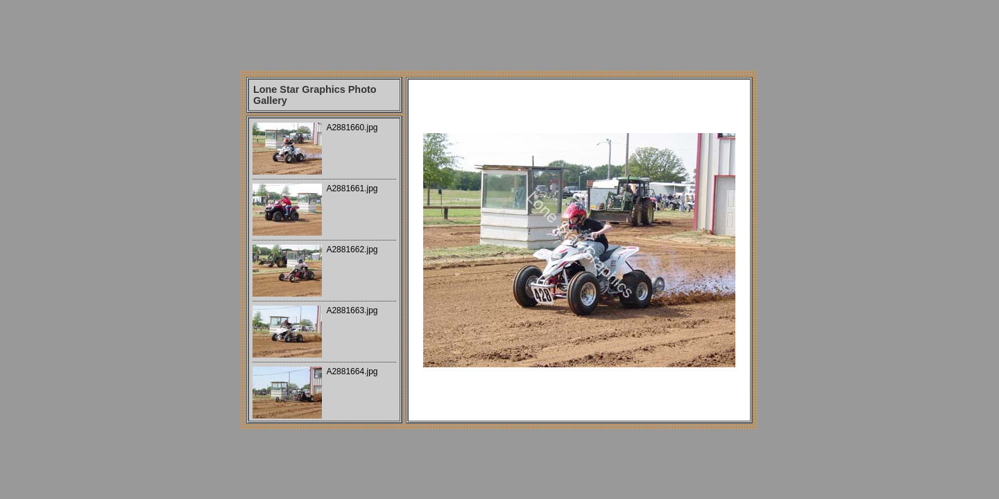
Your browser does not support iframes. (324, 270)
